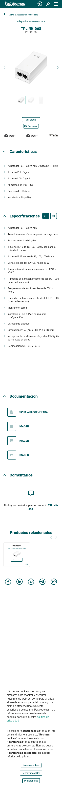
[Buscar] (48, 3)
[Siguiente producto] (58, 67)
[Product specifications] (53, 216)
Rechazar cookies (31, 773)
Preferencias (31, 780)
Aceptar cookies (31, 765)
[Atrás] (51, 537)
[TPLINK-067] (16, 554)
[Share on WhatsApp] (54, 582)
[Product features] (45, 216)
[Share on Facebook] (8, 582)
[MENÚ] (56, 3)
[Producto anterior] (4, 67)
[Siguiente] (56, 537)
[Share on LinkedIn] (19, 582)
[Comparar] (31, 126)
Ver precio (31, 119)
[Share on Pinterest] (31, 582)
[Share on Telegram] (42, 582)
